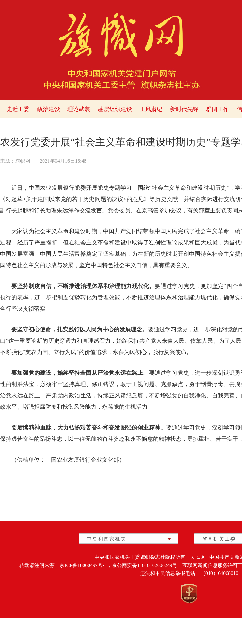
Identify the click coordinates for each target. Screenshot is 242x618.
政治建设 (48, 109)
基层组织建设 (115, 109)
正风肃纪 (151, 109)
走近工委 (18, 109)
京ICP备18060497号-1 (83, 565)
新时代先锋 (184, 109)
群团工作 (217, 109)
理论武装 (78, 109)
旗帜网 (22, 161)
